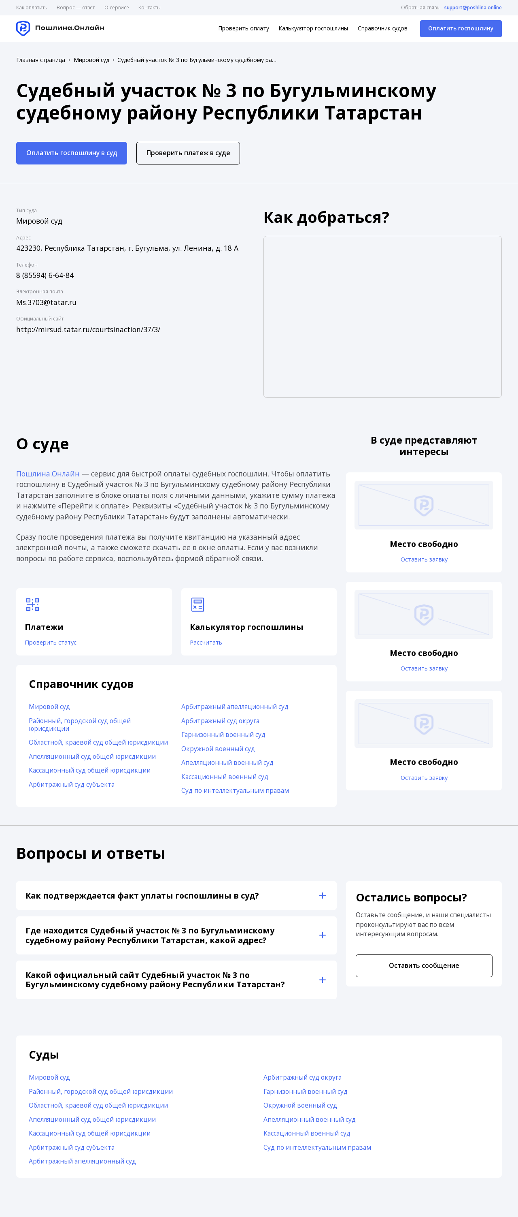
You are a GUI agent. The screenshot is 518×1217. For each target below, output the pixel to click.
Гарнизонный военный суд (223, 737)
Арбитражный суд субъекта (72, 786)
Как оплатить (31, 7)
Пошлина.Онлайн (48, 473)
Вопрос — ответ (76, 7)
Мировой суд (91, 60)
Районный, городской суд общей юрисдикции (80, 727)
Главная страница (40, 60)
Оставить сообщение (424, 968)
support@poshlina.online (473, 8)
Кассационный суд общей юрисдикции (90, 773)
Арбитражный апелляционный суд (235, 709)
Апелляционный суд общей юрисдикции (92, 758)
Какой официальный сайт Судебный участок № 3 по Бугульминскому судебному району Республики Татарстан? (154, 982)
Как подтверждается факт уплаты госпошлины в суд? (142, 897)
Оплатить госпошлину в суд (71, 152)
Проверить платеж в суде (188, 152)
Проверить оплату (243, 28)
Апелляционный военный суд (227, 765)
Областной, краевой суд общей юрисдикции (98, 745)
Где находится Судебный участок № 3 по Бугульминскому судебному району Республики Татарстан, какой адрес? (149, 938)
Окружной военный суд (218, 751)
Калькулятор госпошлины (313, 28)
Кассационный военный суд (224, 779)
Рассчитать (208, 643)
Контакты (149, 7)
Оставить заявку (424, 560)
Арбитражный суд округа (220, 723)
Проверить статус (54, 643)
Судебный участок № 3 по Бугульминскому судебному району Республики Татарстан (198, 60)
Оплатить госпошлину (460, 28)
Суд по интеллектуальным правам (235, 793)
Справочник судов (383, 28)
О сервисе (116, 7)
